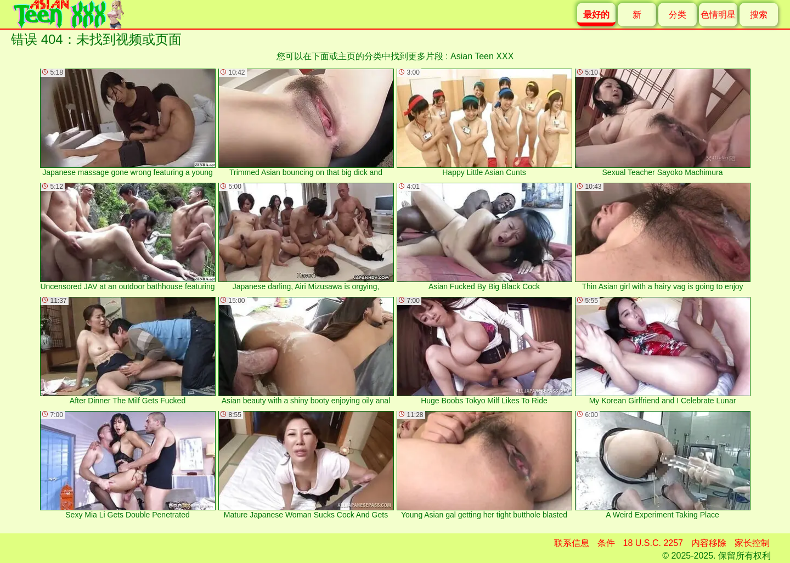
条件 (606, 543)
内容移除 (708, 543)
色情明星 (718, 14)
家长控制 (752, 543)
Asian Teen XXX (482, 56)
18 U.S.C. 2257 (653, 543)
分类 (677, 14)
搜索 (759, 14)
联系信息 (571, 543)
